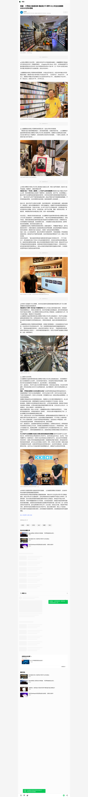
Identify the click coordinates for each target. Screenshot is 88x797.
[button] (21, 795)
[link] (24, 795)
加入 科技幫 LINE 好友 (26, 515)
